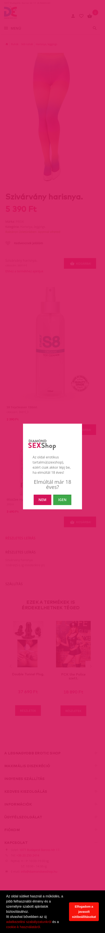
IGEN (62, 499)
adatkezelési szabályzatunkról (29, 922)
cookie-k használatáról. (23, 927)
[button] (42, 927)
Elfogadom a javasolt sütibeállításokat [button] (84, 912)
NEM (42, 499)
